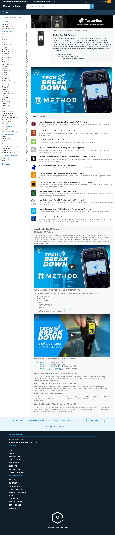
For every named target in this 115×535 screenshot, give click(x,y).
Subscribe (95, 421)
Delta (5, 141)
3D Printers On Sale (10, 153)
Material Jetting (8, 44)
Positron (6, 85)
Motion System (8, 134)
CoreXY (6, 139)
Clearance (6, 148)
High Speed (7, 111)
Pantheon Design (9, 83)
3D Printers (67, 31)
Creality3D (7, 58)
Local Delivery (16, 489)
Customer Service (37, 1)
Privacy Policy (15, 502)
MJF (5, 42)
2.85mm (6, 160)
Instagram (55, 427)
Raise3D (6, 91)
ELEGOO (6, 62)
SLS (4, 40)
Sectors (5, 22)
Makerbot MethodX (44, 364)
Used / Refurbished (10, 146)
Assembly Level (8, 127)
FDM (5, 36)
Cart (105, 1)
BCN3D (5, 56)
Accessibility (15, 508)
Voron (5, 99)
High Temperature (9, 113)
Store (60, 31)
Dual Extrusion (8, 122)
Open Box (6, 150)
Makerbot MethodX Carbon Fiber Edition (51, 368)
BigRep (5, 54)
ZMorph (6, 104)
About (12, 480)
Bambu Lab (7, 52)
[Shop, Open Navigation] (5, 12)
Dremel (5, 60)
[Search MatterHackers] (92, 6)
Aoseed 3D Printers (9, 50)
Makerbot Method (44, 362)
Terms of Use (15, 505)
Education (14, 463)
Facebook (47, 427)
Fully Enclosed (8, 120)
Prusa (5, 87)
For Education (8, 26)
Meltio (5, 77)
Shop (11, 450)
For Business (8, 28)
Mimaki (5, 79)
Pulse (5, 89)
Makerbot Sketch (44, 370)
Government (15, 469)
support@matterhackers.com (23, 443)
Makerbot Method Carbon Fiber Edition (50, 366)
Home (55, 31)
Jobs (11, 496)
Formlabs (6, 66)
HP (4, 68)
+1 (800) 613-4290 (49, 1)
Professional (15, 460)
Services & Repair (17, 472)
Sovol (5, 95)
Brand (4, 47)
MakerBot (6, 75)
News (11, 453)
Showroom (14, 457)
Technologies (7, 31)
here (64, 312)
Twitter (51, 427)
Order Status (15, 486)
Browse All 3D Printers (11, 18)
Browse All (6, 164)
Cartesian (7, 137)
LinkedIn (60, 427)
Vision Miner (7, 102)
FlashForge (7, 64)
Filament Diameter (9, 156)
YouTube (68, 427)
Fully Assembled (9, 131)
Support (13, 466)
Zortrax (6, 106)
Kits (5, 129)
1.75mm (6, 158)
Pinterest (64, 427)
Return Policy (15, 499)
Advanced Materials (10, 117)
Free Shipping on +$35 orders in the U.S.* (15, 1)
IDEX (5, 124)
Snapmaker (7, 93)
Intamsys (6, 70)
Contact (13, 483)
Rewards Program (17, 492)
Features (5, 109)
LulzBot (5, 72)
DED (5, 34)
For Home (7, 24)
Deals (4, 144)
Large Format (8, 115)
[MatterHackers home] (12, 6)
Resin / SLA (7, 38)
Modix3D (6, 81)
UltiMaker (7, 97)
